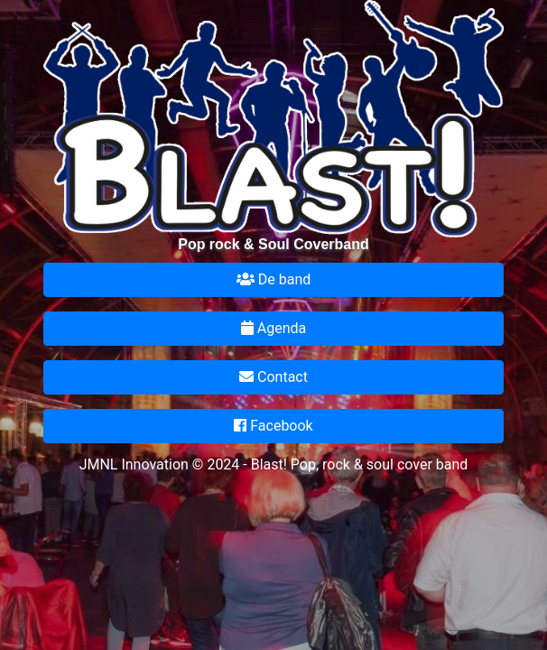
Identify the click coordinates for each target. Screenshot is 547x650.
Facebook (273, 425)
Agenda (273, 328)
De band (273, 279)
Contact (273, 376)
